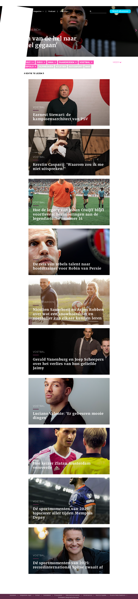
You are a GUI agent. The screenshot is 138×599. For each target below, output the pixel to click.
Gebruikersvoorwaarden (73, 595)
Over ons (63, 11)
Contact (37, 595)
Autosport (76, 66)
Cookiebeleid (47, 595)
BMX (87, 66)
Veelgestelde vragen (26, 595)
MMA (50, 62)
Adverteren (13, 595)
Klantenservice (87, 595)
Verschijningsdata (101, 595)
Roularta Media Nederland (117, 595)
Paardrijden (66, 62)
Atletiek (61, 66)
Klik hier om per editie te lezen (25, 73)
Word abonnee (120, 11)
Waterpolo (27, 66)
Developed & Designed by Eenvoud (68, 597)
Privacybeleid (58, 595)
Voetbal (85, 62)
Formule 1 (25, 62)
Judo (40, 62)
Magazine (37, 11)
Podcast (51, 11)
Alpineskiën (46, 66)
